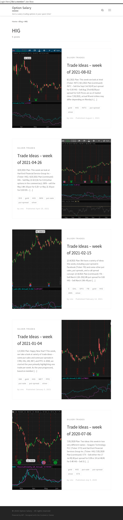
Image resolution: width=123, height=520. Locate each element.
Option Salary (26, 511)
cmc (71, 118)
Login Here (5, 1)
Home (14, 21)
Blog (21, 21)
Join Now (29, 1)
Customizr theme (47, 515)
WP (22, 515)
